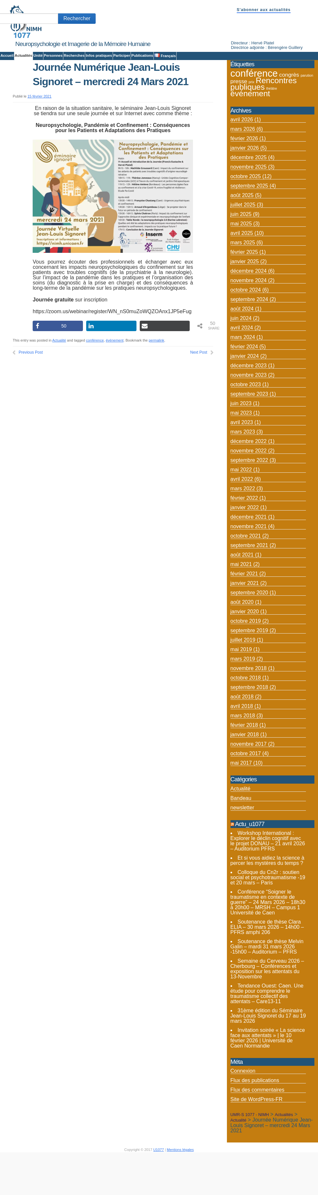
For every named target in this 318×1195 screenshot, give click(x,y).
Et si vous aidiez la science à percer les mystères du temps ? (268, 900)
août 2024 (242, 348)
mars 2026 (243, 168)
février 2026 (244, 178)
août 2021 (242, 594)
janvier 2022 (245, 547)
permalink (156, 380)
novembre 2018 (249, 708)
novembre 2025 (249, 206)
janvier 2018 (245, 774)
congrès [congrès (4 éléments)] (289, 114)
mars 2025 (243, 282)
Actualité (59, 380)
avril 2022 (242, 518)
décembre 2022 (249, 480)
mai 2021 (241, 603)
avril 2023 (242, 462)
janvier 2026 (245, 187)
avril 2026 (242, 159)
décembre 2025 (249, 197)
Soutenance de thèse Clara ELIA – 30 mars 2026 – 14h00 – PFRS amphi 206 (267, 966)
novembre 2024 (249, 320)
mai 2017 (241, 802)
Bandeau (241, 837)
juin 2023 (241, 443)
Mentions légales (180, 1189)
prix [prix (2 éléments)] (251, 121)
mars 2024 (243, 376)
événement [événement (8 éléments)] (250, 133)
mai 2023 (241, 452)
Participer (121, 55)
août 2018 (242, 736)
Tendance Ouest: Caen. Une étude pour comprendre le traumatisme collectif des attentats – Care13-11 (267, 1033)
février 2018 (244, 764)
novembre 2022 (249, 490)
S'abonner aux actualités (264, 10)
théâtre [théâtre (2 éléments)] (271, 128)
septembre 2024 (249, 339)
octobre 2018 (246, 717)
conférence (94, 380)
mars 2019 (243, 698)
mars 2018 (243, 755)
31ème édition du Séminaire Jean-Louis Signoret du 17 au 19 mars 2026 (268, 1055)
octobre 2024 (246, 329)
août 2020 (242, 641)
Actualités (23, 55)
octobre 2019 (246, 660)
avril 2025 (242, 272)
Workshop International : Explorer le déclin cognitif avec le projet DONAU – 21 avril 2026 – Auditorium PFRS (268, 880)
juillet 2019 (243, 679)
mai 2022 (241, 509)
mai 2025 (241, 263)
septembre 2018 (249, 726)
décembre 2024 (249, 310)
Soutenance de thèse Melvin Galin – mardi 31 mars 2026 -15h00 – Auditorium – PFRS (267, 986)
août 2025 (242, 234)
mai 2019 (241, 689)
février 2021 (244, 613)
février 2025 (244, 291)
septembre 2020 (249, 632)
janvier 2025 (245, 301)
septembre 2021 (249, 585)
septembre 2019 (249, 670)
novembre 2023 (249, 414)
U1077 (158, 1189)
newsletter (242, 847)
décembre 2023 (249, 405)
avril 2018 (242, 745)
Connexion (243, 1110)
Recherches (74, 55)
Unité (37, 55)
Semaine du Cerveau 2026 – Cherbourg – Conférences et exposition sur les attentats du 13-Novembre (267, 1008)
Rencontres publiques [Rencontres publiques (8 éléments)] (264, 123)
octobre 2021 (246, 575)
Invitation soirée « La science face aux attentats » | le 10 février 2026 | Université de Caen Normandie (268, 1077)
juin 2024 (241, 357)
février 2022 (244, 537)
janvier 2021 (245, 622)
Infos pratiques (99, 55)
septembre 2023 (249, 433)
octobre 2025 (246, 216)
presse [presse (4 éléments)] (239, 120)
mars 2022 (243, 528)
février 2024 (244, 386)
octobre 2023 (246, 424)
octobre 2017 (246, 793)
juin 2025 (241, 253)
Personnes (53, 55)
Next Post (198, 392)
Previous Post (31, 392)
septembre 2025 (249, 225)
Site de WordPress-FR (257, 1138)
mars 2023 (243, 471)
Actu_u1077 (249, 863)
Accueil (6, 55)
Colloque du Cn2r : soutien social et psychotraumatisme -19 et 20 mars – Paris (268, 917)
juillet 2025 (243, 244)
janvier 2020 (245, 651)
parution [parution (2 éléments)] (307, 115)
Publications (142, 55)
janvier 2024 (245, 395)
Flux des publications (255, 1120)
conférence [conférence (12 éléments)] (254, 112)
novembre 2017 (249, 783)
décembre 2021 (249, 556)
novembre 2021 (249, 566)
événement (114, 380)
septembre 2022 (249, 499)
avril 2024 (242, 367)
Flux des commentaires (257, 1129)
